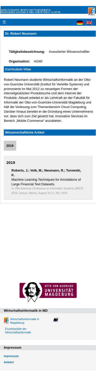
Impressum (11, 356)
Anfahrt (9, 362)
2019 (9, 146)
